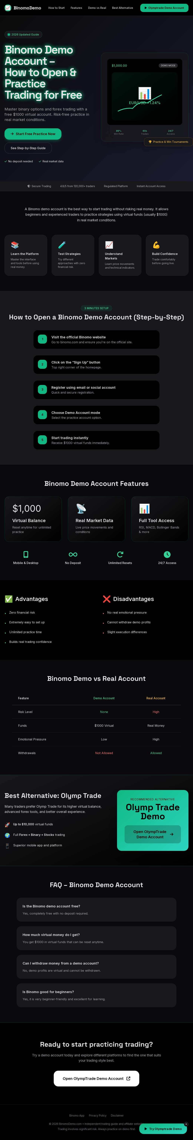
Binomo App (76, 1115)
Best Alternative (122, 7)
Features (76, 7)
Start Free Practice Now (33, 134)
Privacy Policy (97, 1115)
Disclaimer (117, 1115)
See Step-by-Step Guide (28, 148)
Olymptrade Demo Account (164, 7)
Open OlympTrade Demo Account (96, 1078)
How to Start (56, 7)
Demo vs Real (97, 7)
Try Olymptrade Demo (163, 1129)
